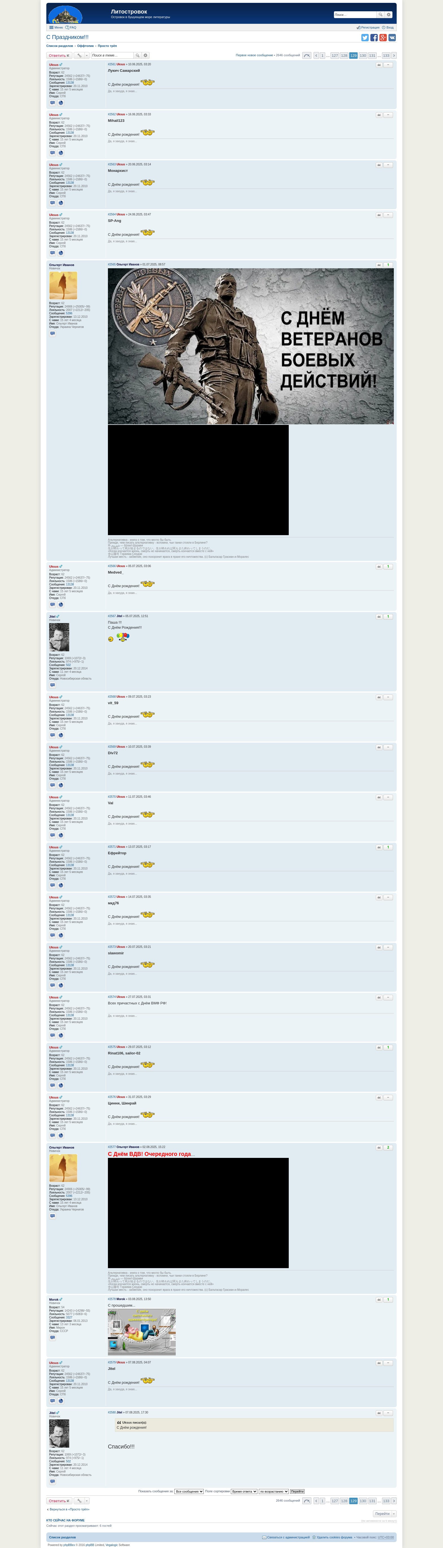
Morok (53, 1299)
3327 (69, 1317)
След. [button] (394, 55)
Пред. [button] (316, 55)
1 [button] (322, 55)
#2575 (112, 1046)
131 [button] (372, 55)
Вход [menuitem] (390, 27)
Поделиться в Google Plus (383, 37)
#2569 (112, 746)
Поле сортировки (231, 1491)
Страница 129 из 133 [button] (306, 55)
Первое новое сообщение (254, 55)
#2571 (112, 846)
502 (68, 665)
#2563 (112, 164)
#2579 (112, 1362)
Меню (59, 27)
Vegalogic (112, 1545)
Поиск (380, 14)
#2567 (112, 616)
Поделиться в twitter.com (365, 37)
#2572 (112, 896)
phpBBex (69, 1545)
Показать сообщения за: (171, 1491)
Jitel (52, 616)
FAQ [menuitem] (73, 27)
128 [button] (344, 55)
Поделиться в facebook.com (374, 37)
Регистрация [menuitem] (370, 27)
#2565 (112, 264)
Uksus (53, 64)
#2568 (112, 696)
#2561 (112, 64)
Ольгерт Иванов (61, 265)
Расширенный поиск (388, 14)
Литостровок (129, 11)
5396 (69, 313)
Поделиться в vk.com (392, 37)
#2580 (112, 1412)
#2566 (112, 566)
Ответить (57, 55)
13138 (70, 82)
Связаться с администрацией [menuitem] (288, 1537)
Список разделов (62, 1537)
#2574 (112, 996)
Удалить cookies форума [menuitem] (334, 1537)
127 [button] (335, 55)
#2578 (112, 1299)
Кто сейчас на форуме (65, 1520)
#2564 (112, 214)
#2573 (112, 946)
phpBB (90, 1545)
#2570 (112, 796)
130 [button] (363, 55)
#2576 (112, 1097)
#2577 (112, 1147)
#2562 (112, 114)
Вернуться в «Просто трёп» (70, 1509)
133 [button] (386, 55)
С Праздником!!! (67, 37)
